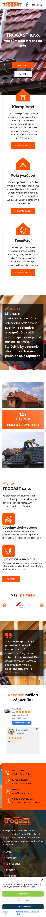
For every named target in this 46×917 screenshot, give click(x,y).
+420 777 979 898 (22, 783)
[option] (23, 605)
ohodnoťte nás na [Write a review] (21, 723)
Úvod (9, 851)
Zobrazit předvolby (23, 907)
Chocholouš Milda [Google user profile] (23, 730)
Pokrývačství (13, 863)
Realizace (11, 875)
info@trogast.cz (20, 793)
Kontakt (23, 73)
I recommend (13, 742)
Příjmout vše (23, 894)
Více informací (23, 145)
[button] (42, 880)
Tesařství (11, 869)
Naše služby (23, 65)
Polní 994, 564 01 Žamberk (26, 802)
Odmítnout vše (23, 900)
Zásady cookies (5, 913)
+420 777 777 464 (22, 773)
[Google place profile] (16, 709)
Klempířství (12, 857)
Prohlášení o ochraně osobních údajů (27, 913)
